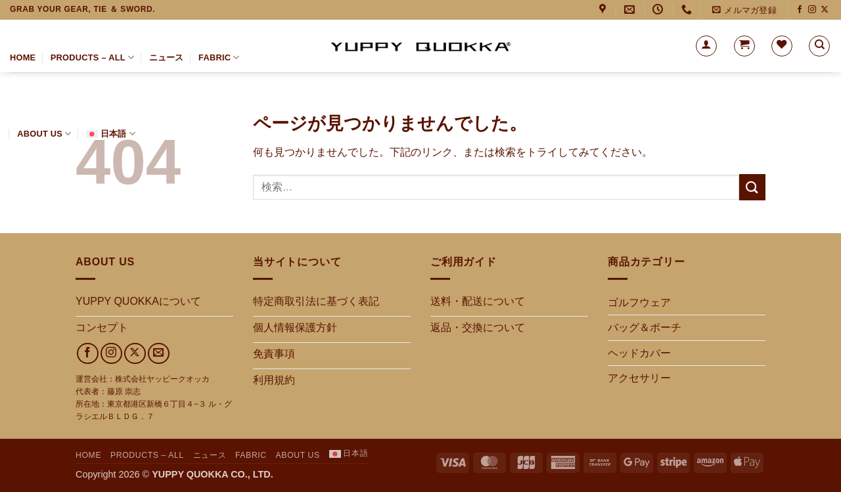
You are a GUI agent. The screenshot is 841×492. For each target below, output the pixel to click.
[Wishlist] (781, 45)
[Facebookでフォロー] (800, 9)
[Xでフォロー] (825, 9)
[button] (744, 10)
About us (44, 133)
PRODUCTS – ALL (92, 57)
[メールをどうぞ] (159, 354)
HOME (22, 57)
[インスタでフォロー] (812, 9)
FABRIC (219, 57)
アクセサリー (639, 378)
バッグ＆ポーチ (644, 327)
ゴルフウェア (639, 302)
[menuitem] (110, 134)
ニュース (166, 57)
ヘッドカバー (639, 353)
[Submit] (752, 187)
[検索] (819, 45)
